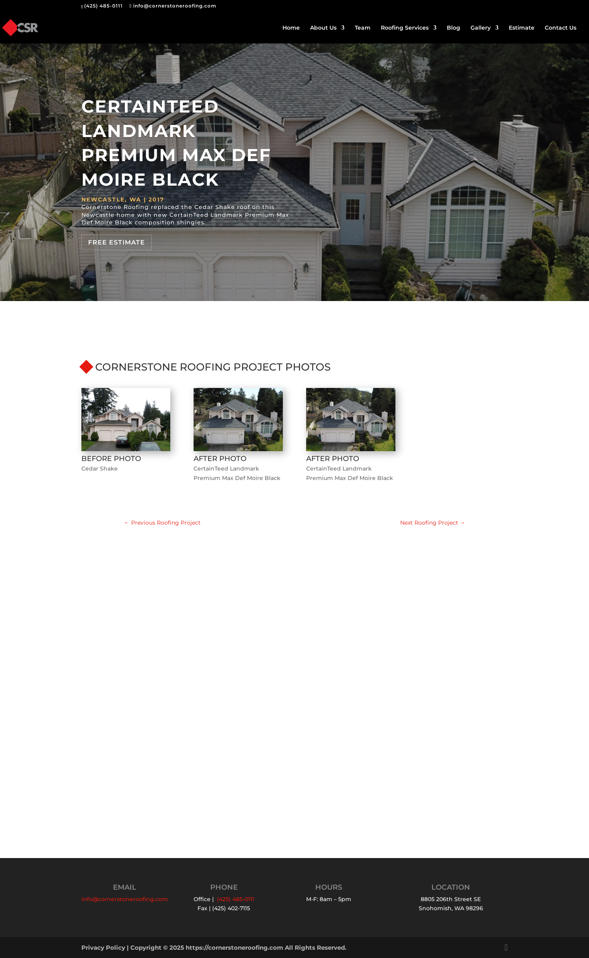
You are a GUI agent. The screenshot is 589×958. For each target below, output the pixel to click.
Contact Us (560, 28)
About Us (323, 28)
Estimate (521, 28)
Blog (453, 28)
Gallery (480, 28)
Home (291, 28)
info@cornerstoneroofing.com (124, 899)
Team (363, 28)
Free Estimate (116, 242)
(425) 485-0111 (103, 6)
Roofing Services (405, 28)
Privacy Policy (103, 947)
